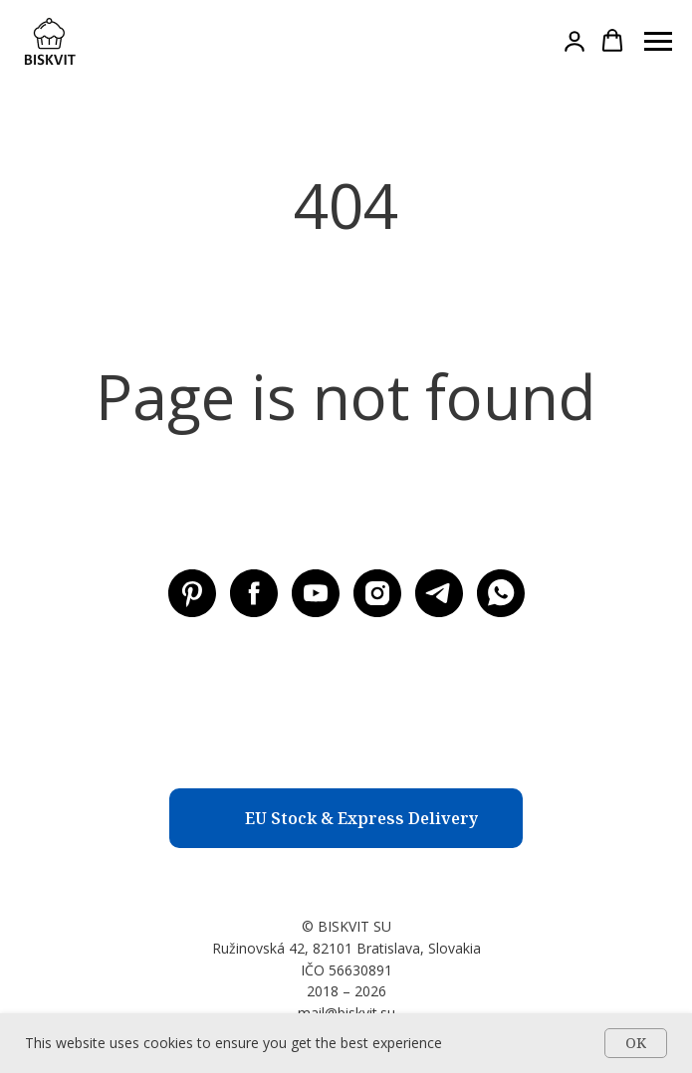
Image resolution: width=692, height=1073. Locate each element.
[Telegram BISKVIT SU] (439, 593)
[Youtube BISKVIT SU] (316, 593)
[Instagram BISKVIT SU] (377, 593)
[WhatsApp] (501, 593)
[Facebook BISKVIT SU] (254, 593)
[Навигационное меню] (658, 42)
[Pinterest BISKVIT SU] (192, 593)
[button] (574, 41)
